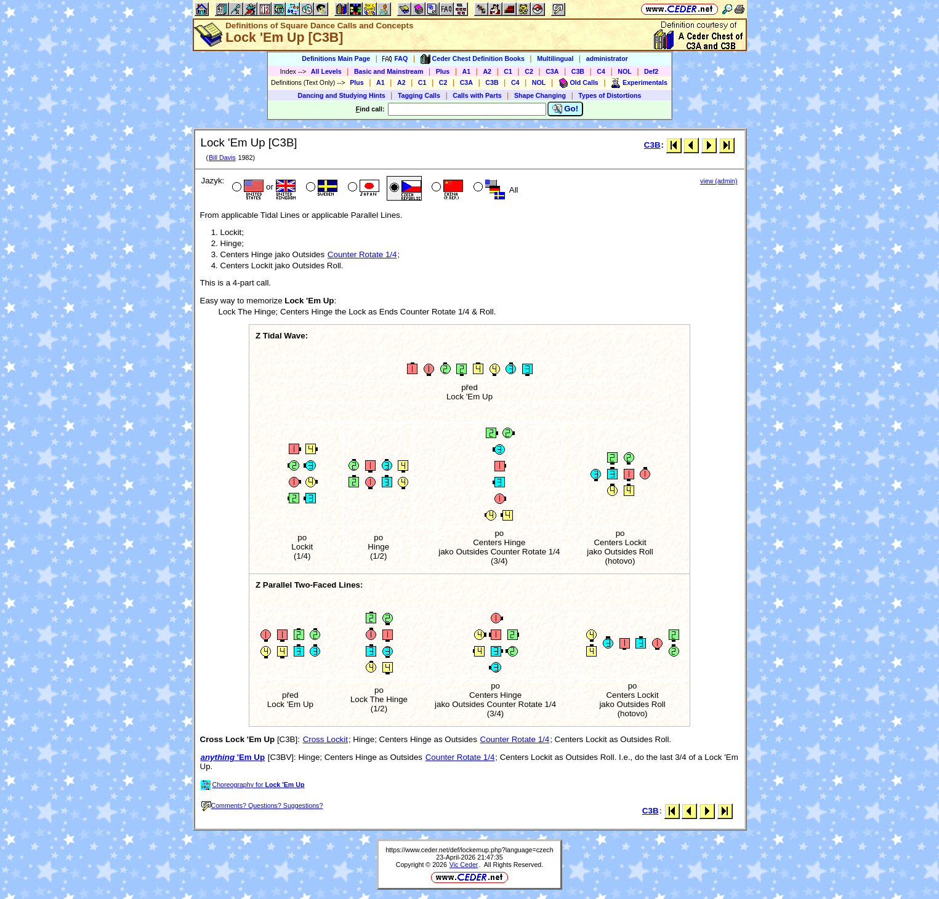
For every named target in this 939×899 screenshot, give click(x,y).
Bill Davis (222, 157)
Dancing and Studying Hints (341, 95)
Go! (565, 109)
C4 (601, 71)
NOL (625, 71)
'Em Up (233, 757)
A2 (487, 71)
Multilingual (555, 58)
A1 (466, 71)
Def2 (651, 71)
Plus (443, 71)
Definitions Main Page (336, 58)
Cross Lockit (325, 739)
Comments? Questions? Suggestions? (262, 805)
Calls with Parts (477, 95)
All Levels (326, 71)
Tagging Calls (419, 95)
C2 (529, 71)
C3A (552, 71)
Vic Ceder (463, 864)
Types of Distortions (609, 95)
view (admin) (718, 181)
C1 (508, 71)
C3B (577, 71)
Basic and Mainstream (389, 71)
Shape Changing (540, 95)
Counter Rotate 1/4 (362, 254)
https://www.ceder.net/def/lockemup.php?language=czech (469, 849)
